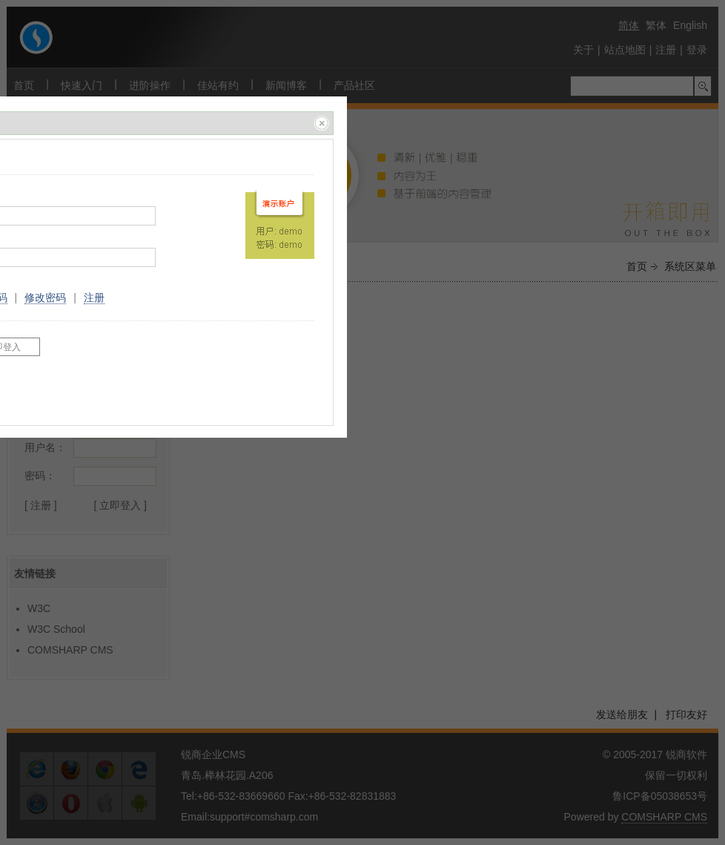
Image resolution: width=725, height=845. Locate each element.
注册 (94, 297)
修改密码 (45, 297)
